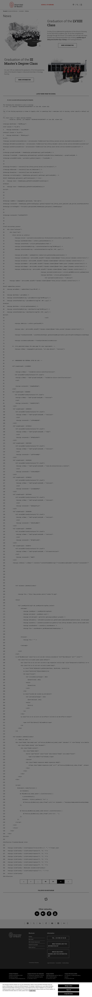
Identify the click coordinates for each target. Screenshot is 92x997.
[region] (46, 989)
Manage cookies (68, 985)
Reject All (68, 989)
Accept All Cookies (68, 993)
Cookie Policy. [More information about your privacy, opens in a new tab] (32, 990)
